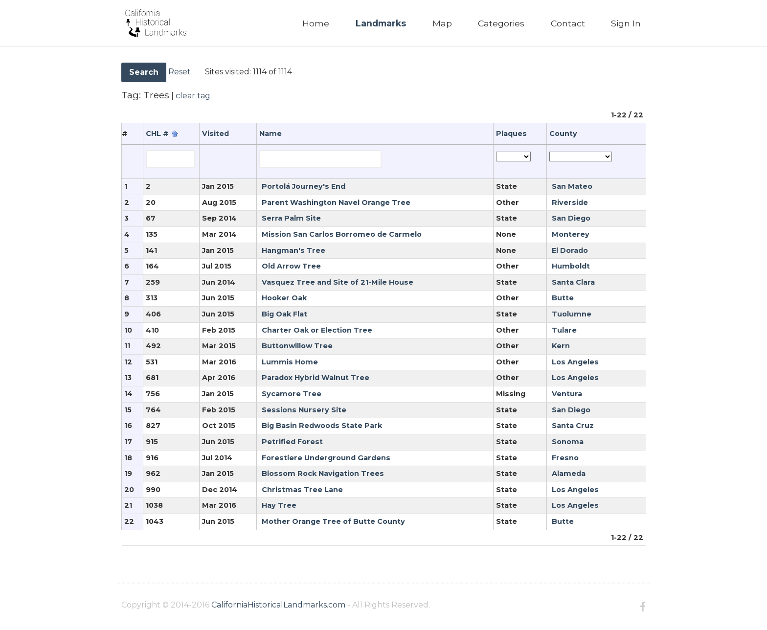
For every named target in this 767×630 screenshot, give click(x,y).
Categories (501, 23)
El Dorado (570, 250)
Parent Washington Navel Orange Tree (336, 202)
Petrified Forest (292, 441)
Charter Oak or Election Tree (317, 330)
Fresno (565, 457)
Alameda (569, 473)
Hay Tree (279, 505)
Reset (179, 71)
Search (143, 72)
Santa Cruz (573, 425)
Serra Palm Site (291, 218)
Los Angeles (575, 362)
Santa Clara (573, 282)
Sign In (626, 23)
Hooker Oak (284, 297)
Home (315, 23)
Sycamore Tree (291, 393)
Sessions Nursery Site (304, 409)
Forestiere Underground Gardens (326, 457)
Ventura (567, 393)
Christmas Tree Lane (302, 489)
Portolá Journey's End (303, 186)
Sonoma (568, 441)
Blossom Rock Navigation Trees (323, 473)
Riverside (570, 202)
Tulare (564, 330)
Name (270, 133)
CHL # (157, 133)
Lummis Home (290, 362)
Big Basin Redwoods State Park (322, 425)
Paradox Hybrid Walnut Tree (315, 377)
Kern (561, 345)
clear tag (193, 95)
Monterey (570, 234)
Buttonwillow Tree (297, 345)
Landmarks (381, 23)
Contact (568, 23)
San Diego (571, 218)
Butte (563, 297)
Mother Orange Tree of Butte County (333, 521)
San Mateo (572, 186)
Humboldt (571, 266)
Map (442, 23)
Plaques (511, 133)
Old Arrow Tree (291, 266)
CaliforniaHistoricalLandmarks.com (278, 604)
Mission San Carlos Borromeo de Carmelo (342, 234)
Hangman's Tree (293, 250)
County (563, 133)
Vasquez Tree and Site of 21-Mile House (337, 282)
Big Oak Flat (284, 314)
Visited (215, 133)
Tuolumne (571, 314)
